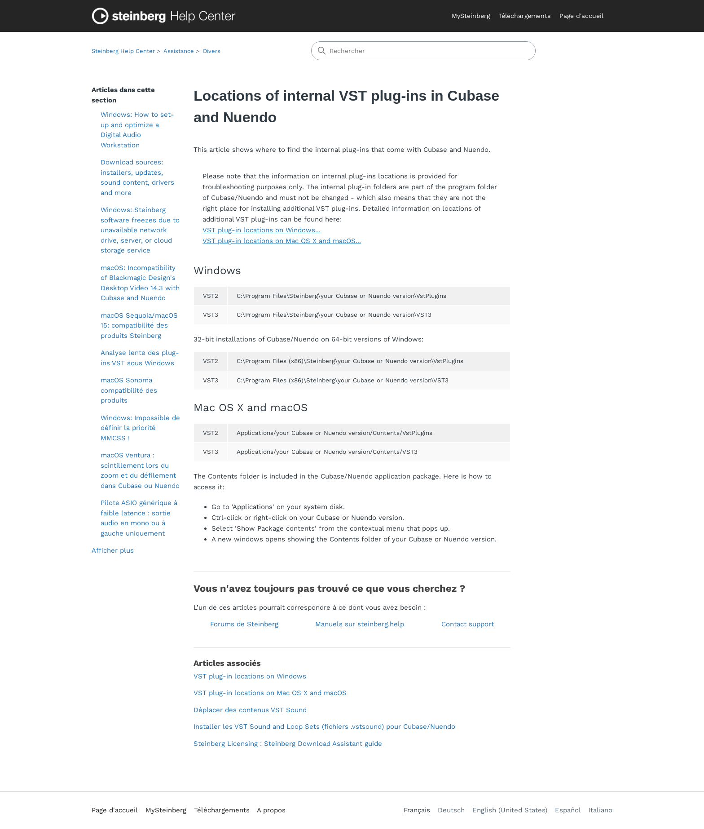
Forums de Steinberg (244, 624)
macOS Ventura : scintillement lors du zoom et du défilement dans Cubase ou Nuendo (140, 470)
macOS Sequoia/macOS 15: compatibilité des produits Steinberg (139, 325)
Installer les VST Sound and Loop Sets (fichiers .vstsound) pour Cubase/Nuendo (324, 727)
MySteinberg (471, 15)
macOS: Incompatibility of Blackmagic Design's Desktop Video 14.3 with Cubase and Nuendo (140, 283)
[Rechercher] (423, 51)
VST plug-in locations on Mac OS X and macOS (270, 693)
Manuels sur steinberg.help (359, 624)
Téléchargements (524, 15)
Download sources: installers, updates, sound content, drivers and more (137, 177)
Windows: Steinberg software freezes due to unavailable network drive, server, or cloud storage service (140, 230)
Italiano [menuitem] (600, 810)
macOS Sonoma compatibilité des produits (129, 390)
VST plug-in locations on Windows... (261, 230)
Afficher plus (113, 550)
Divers (211, 51)
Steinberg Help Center (123, 51)
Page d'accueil (581, 15)
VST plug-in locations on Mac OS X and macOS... (281, 241)
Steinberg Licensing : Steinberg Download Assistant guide (288, 744)
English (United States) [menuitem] (509, 810)
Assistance (178, 51)
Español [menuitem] (568, 810)
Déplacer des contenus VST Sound (250, 710)
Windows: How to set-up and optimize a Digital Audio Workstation (137, 130)
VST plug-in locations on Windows (250, 676)
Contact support (467, 624)
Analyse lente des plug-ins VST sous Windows (140, 358)
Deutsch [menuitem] (451, 810)
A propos (271, 810)
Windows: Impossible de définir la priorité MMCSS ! (140, 428)
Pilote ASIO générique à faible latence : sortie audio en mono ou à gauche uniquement (139, 518)
